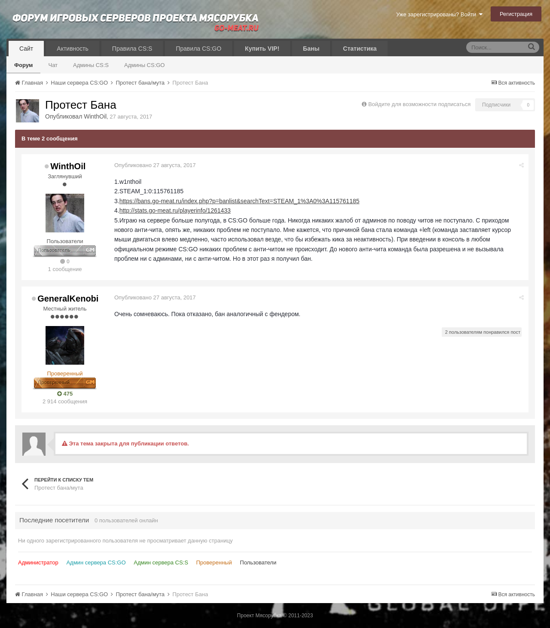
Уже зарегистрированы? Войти (439, 14)
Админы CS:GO (144, 65)
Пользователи (258, 562)
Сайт (26, 48)
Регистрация (516, 14)
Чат (53, 65)
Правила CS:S (132, 48)
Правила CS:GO (198, 48)
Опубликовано (155, 165)
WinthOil (95, 116)
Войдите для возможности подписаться (419, 104)
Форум (23, 65)
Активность (73, 48)
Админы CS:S (91, 65)
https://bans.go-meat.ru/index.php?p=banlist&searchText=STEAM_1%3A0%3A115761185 (239, 201)
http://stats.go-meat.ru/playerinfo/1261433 (175, 210)
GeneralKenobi (67, 298)
